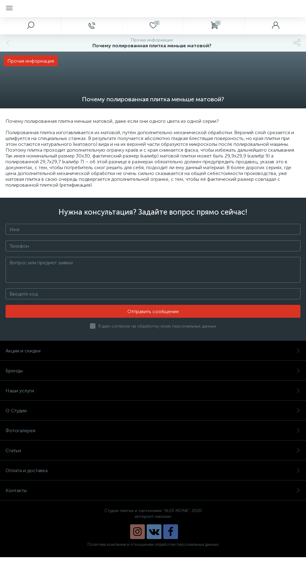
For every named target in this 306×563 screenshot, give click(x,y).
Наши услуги (153, 391)
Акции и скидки (153, 351)
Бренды (153, 371)
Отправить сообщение (153, 311)
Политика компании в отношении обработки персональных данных (153, 544)
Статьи (153, 450)
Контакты (153, 490)
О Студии (153, 411)
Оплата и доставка (153, 470)
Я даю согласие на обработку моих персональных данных (157, 326)
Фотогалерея (153, 430)
